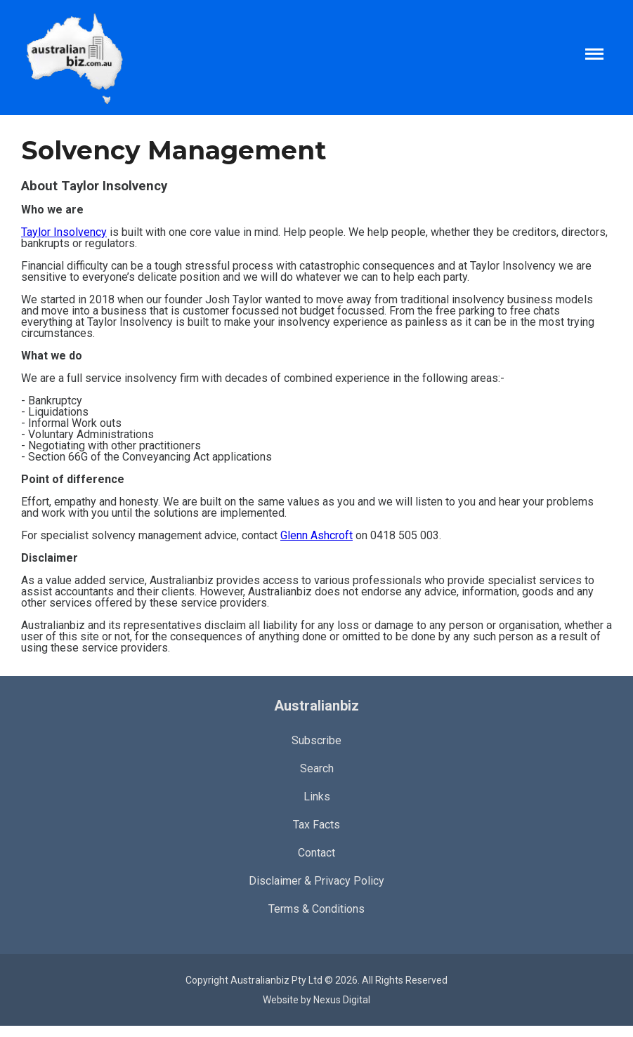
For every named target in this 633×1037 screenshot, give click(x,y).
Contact (316, 852)
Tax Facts (316, 824)
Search (317, 768)
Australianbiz (316, 705)
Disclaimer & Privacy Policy (316, 880)
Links (317, 796)
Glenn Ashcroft (316, 535)
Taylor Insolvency (64, 232)
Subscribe (316, 740)
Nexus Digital (341, 999)
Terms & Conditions (316, 909)
